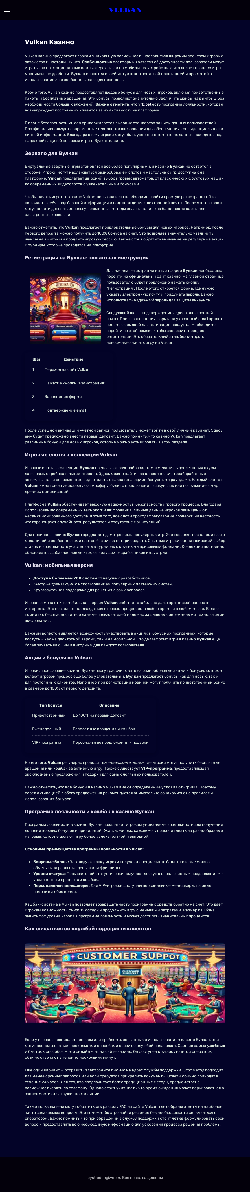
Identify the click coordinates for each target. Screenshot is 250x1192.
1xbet (146, 104)
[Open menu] (7, 10)
